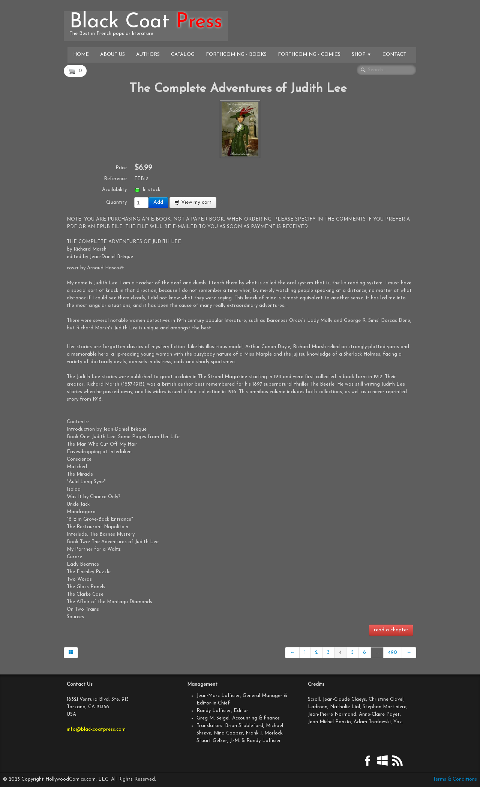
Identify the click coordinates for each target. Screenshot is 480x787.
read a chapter (391, 630)
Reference (115, 178)
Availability (114, 189)
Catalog (183, 54)
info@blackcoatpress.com (96, 729)
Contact (394, 54)
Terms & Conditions (455, 779)
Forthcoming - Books (236, 54)
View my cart (193, 202)
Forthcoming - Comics (309, 54)
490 (392, 652)
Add (158, 202)
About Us (112, 54)
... (377, 652)
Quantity (116, 202)
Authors (148, 54)
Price (121, 167)
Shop (361, 54)
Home (81, 54)
